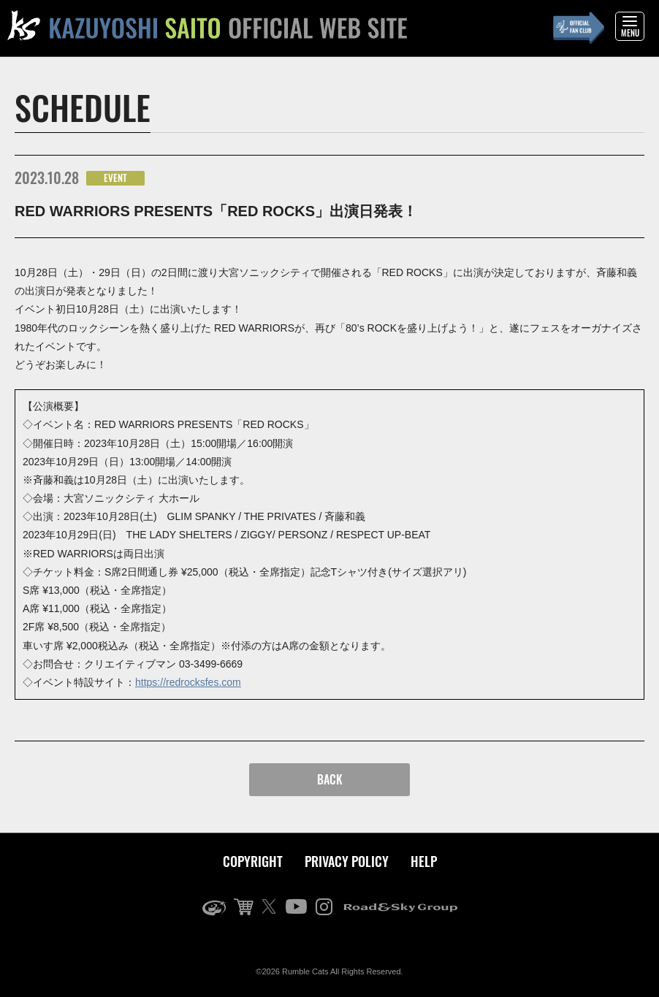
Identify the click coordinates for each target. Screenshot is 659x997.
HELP (424, 861)
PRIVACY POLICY (347, 861)
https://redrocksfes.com (188, 682)
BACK (330, 779)
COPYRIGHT (253, 861)
